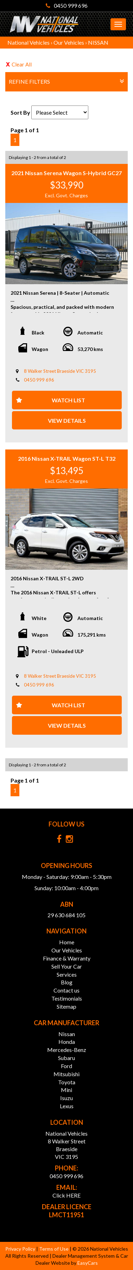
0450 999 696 (67, 5)
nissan (66, 1033)
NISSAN (98, 42)
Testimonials (66, 998)
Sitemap (66, 1006)
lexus (67, 1106)
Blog (66, 982)
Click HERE (66, 1195)
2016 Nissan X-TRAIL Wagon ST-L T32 (66, 458)
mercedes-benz (66, 1049)
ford (66, 1065)
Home (66, 942)
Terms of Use (54, 1249)
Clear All (22, 64)
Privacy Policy (20, 1249)
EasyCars (87, 1263)
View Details (67, 420)
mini (66, 1089)
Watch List (68, 400)
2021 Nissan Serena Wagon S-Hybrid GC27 (66, 173)
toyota (66, 1082)
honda (66, 1041)
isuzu (66, 1098)
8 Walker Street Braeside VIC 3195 (60, 371)
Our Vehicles (68, 42)
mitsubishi (66, 1074)
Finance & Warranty (66, 958)
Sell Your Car (66, 966)
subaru (66, 1057)
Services (67, 974)
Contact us (66, 990)
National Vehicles (28, 42)
